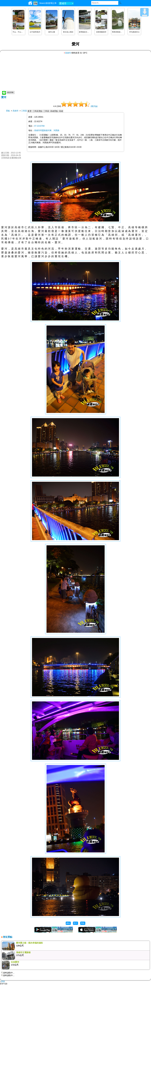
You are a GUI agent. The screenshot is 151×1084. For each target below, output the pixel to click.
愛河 (3, 97)
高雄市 (67, 53)
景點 (8, 111)
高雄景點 (54, 111)
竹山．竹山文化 (18, 32)
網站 (68, 923)
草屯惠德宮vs (134, 32)
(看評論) (94, 106)
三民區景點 (37, 111)
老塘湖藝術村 (101, 32)
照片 (75, 923)
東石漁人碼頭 (68, 32)
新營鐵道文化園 (85, 32)
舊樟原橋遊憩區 (118, 32)
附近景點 (7, 937)
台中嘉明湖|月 (35, 32)
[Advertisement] (75, 72)
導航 (83, 923)
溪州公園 (51, 32)
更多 (3, 981)
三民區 (24, 111)
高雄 (61, 111)
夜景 (30, 111)
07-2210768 (39, 126)
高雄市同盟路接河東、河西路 (46, 130)
